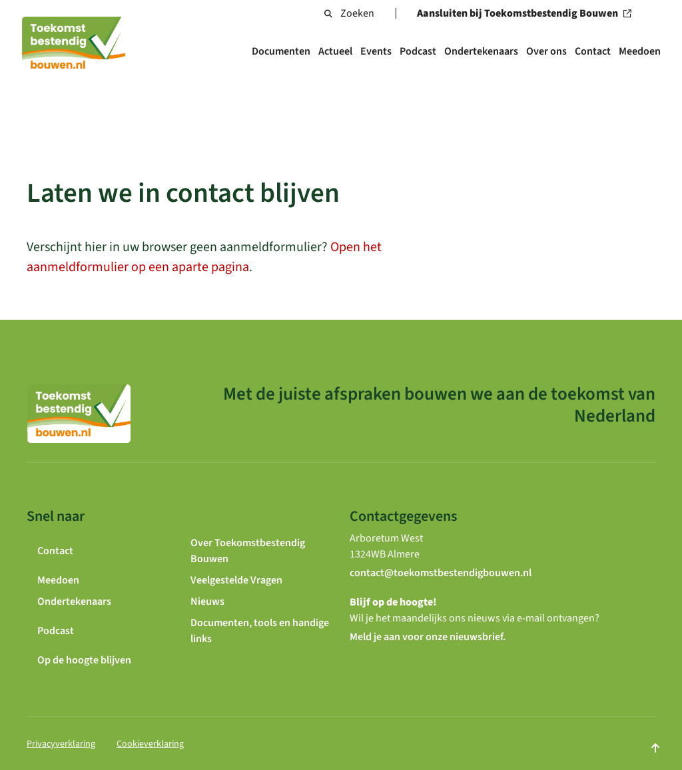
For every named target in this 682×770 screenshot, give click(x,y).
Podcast (418, 51)
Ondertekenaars (481, 51)
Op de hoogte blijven (84, 660)
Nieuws (207, 601)
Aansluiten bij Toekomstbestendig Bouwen (528, 13)
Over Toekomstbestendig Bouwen (247, 551)
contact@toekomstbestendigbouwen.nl (440, 573)
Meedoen (640, 51)
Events (376, 51)
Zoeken (349, 13)
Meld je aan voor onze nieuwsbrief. (428, 636)
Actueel (335, 51)
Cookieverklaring (150, 744)
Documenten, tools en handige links (259, 630)
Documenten (281, 51)
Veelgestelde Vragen (236, 580)
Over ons (546, 51)
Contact (593, 51)
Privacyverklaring (61, 744)
